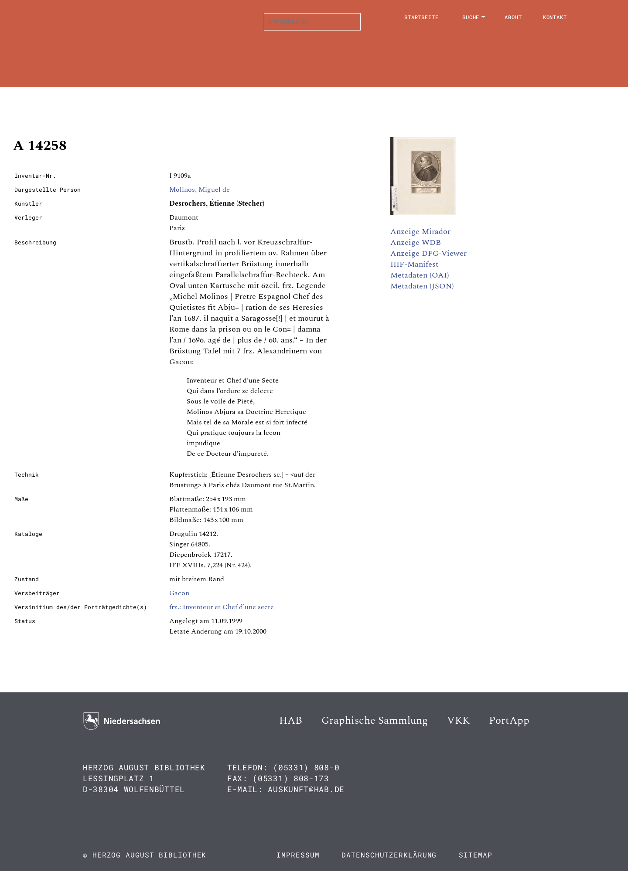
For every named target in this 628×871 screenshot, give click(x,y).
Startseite (421, 17)
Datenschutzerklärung (389, 854)
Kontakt (555, 17)
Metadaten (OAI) (419, 275)
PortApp (509, 721)
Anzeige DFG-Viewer (428, 253)
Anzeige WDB (415, 242)
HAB (290, 721)
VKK (458, 721)
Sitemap (475, 854)
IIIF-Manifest (414, 264)
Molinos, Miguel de (199, 189)
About (513, 17)
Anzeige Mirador (420, 231)
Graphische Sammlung (374, 721)
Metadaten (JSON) (422, 286)
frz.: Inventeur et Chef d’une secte (221, 607)
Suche (471, 17)
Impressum (297, 854)
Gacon (179, 593)
